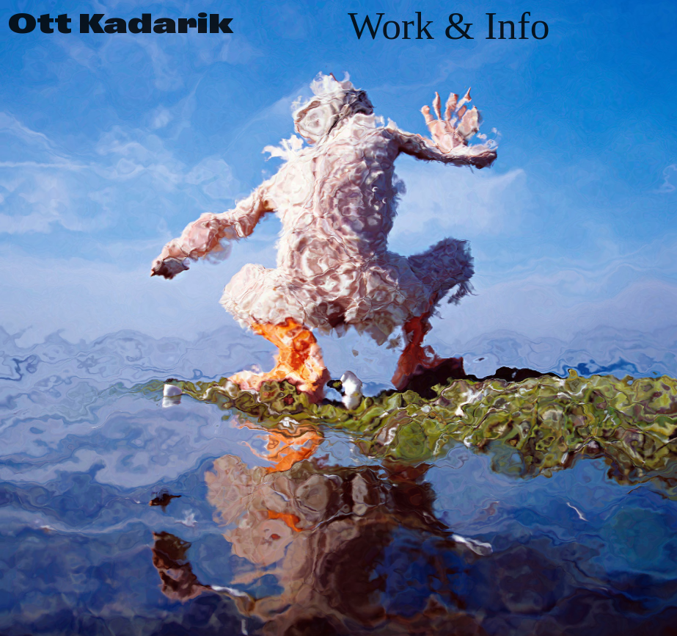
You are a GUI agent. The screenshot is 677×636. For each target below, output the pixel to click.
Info (516, 26)
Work (391, 26)
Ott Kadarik (120, 23)
